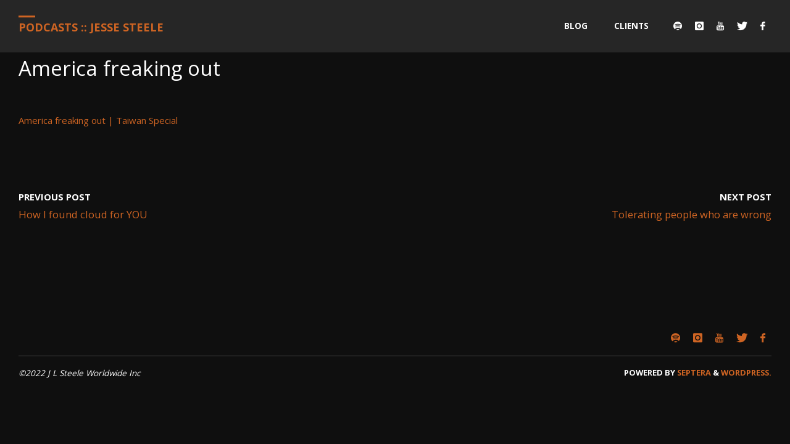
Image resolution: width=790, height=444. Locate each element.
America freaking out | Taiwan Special (98, 120)
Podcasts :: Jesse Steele (91, 27)
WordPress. (746, 372)
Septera (693, 372)
